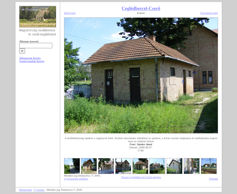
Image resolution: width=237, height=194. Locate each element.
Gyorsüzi (39, 189)
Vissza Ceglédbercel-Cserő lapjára (141, 177)
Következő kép (209, 12)
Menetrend (25, 189)
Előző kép (70, 12)
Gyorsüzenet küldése (76, 178)
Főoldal (213, 178)
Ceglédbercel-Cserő (141, 8)
